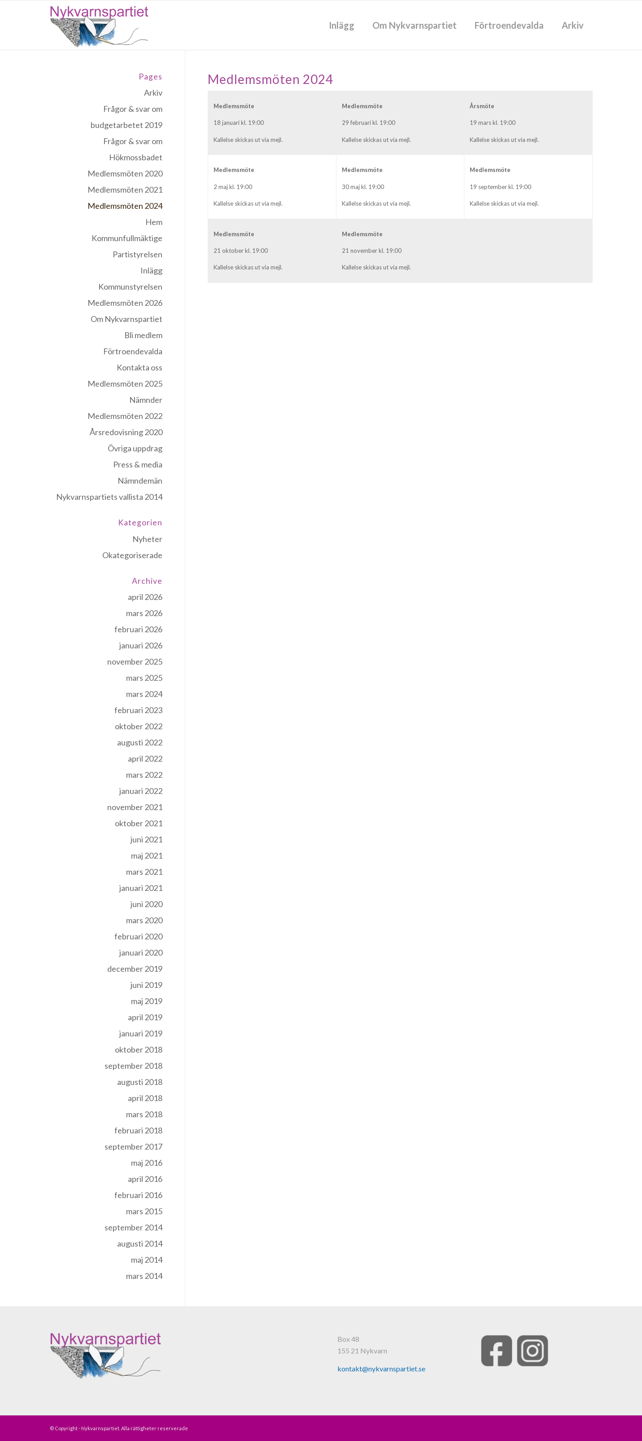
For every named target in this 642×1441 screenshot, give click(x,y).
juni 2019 (146, 985)
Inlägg (151, 270)
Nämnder (145, 400)
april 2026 (145, 597)
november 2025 (134, 661)
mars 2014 (144, 1276)
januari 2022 (140, 791)
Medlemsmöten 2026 (124, 303)
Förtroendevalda (132, 351)
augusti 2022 (139, 742)
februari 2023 (138, 710)
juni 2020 (146, 904)
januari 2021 (140, 888)
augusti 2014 (139, 1243)
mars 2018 (144, 1114)
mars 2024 (144, 694)
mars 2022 (144, 775)
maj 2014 (146, 1260)
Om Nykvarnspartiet (126, 319)
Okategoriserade (132, 555)
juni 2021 (146, 839)
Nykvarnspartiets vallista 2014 (109, 497)
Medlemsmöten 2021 (124, 189)
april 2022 (145, 758)
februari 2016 (138, 1195)
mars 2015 (144, 1211)
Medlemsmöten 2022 (124, 416)
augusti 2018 (139, 1082)
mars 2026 (144, 613)
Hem (153, 222)
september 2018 (133, 1066)
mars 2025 (144, 678)
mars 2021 (144, 872)
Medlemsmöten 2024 (124, 206)
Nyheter (147, 539)
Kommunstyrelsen (130, 286)
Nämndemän (140, 480)
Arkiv (153, 92)
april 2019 (145, 1017)
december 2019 (134, 969)
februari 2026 (138, 629)
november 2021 (134, 807)
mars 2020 (144, 920)
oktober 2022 (138, 726)
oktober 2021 (138, 823)
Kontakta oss (139, 367)
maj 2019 (146, 1001)
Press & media (137, 464)
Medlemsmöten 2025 (124, 383)
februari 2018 (138, 1130)
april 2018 (145, 1098)
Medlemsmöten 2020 (124, 173)
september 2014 (133, 1227)
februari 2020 (138, 936)
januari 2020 (140, 952)
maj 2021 (146, 855)
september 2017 (133, 1146)
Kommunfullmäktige (127, 238)
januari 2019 (140, 1033)
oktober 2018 (138, 1049)
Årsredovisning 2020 (126, 432)
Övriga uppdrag (135, 448)
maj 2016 (146, 1163)
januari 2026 (140, 645)
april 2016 (145, 1179)
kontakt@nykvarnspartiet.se (381, 1368)
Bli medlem (143, 335)
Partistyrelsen (137, 254)
